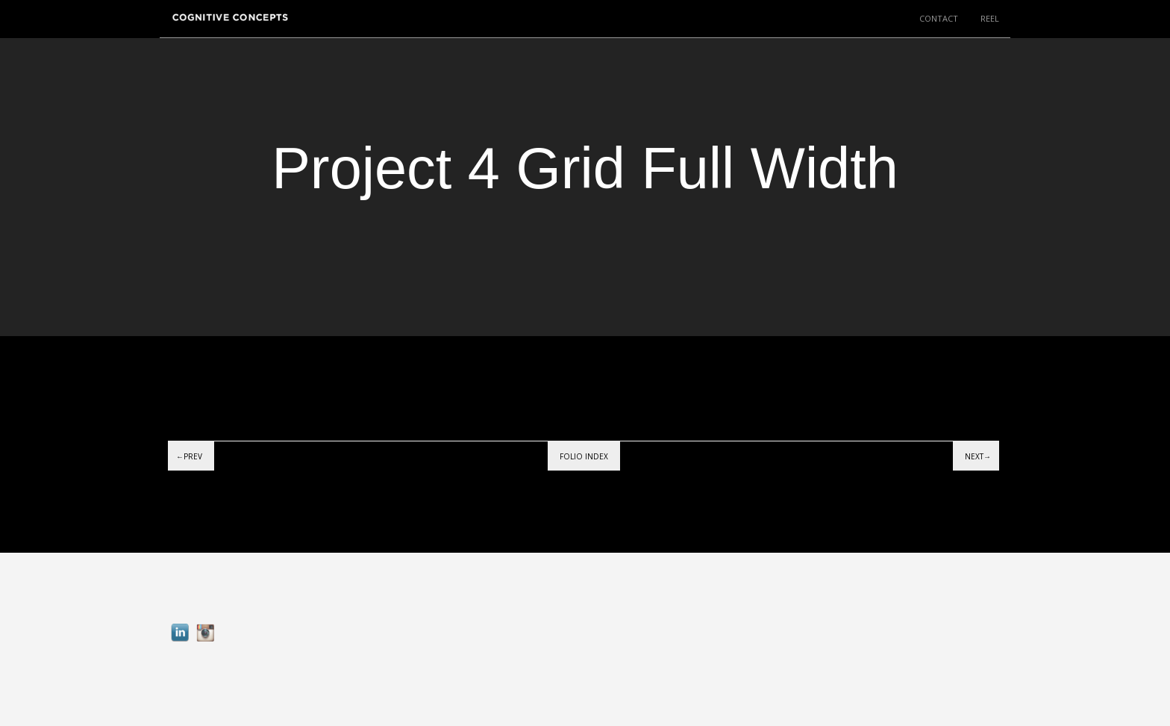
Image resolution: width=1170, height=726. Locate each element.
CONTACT (938, 18)
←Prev (189, 456)
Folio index (584, 456)
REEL (989, 18)
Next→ (978, 456)
